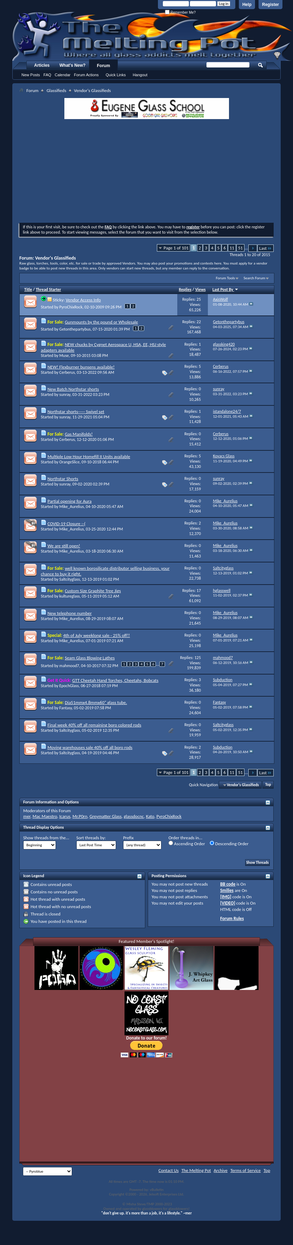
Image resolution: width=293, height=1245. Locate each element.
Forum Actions (86, 75)
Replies (185, 289)
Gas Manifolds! (79, 434)
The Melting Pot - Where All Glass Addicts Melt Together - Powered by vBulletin (152, 36)
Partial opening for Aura (69, 501)
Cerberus (67, 372)
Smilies (227, 890)
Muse (64, 355)
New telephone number (69, 613)
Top (268, 785)
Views (200, 289)
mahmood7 (69, 665)
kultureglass (69, 596)
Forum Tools (225, 278)
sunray (64, 394)
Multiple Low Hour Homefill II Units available (88, 456)
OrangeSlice (69, 461)
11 (232, 247)
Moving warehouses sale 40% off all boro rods (89, 747)
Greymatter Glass (106, 816)
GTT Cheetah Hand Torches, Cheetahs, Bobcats (115, 680)
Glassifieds (56, 90)
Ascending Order (186, 843)
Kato (150, 816)
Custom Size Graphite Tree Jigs (93, 590)
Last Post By (225, 289)
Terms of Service (245, 1170)
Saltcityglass (69, 579)
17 (199, 590)
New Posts (30, 75)
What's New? (72, 65)
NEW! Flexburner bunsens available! (81, 367)
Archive (221, 1170)
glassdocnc (134, 816)
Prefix (128, 837)
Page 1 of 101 (176, 247)
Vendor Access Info (83, 299)
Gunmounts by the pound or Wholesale (101, 322)
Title (28, 289)
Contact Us (169, 1170)
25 (199, 299)
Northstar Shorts (62, 478)
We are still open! (63, 545)
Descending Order (229, 843)
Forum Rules (232, 918)
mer (26, 816)
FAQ (47, 75)
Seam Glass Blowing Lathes (90, 657)
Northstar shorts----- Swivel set (75, 411)
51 (240, 247)
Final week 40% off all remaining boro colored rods (94, 725)
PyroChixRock (71, 307)
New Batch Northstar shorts (73, 389)
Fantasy (65, 707)
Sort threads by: (91, 837)
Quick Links (116, 75)
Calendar (63, 75)
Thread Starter (48, 289)
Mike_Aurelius (71, 506)
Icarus (64, 816)
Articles (42, 65)
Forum (103, 65)
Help (246, 4)
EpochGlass (69, 685)
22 (199, 321)
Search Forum (255, 278)
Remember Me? (180, 12)
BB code (227, 884)
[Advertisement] (146, 172)
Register (270, 4)
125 (198, 657)
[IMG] (225, 896)
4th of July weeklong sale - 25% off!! (96, 635)
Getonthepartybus (75, 329)
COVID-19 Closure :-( (66, 523)
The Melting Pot (196, 1170)
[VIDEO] (227, 903)
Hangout (140, 75)
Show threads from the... (46, 837)
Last (265, 248)
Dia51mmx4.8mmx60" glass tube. (96, 702)
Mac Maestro (44, 816)
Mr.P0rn (79, 816)
